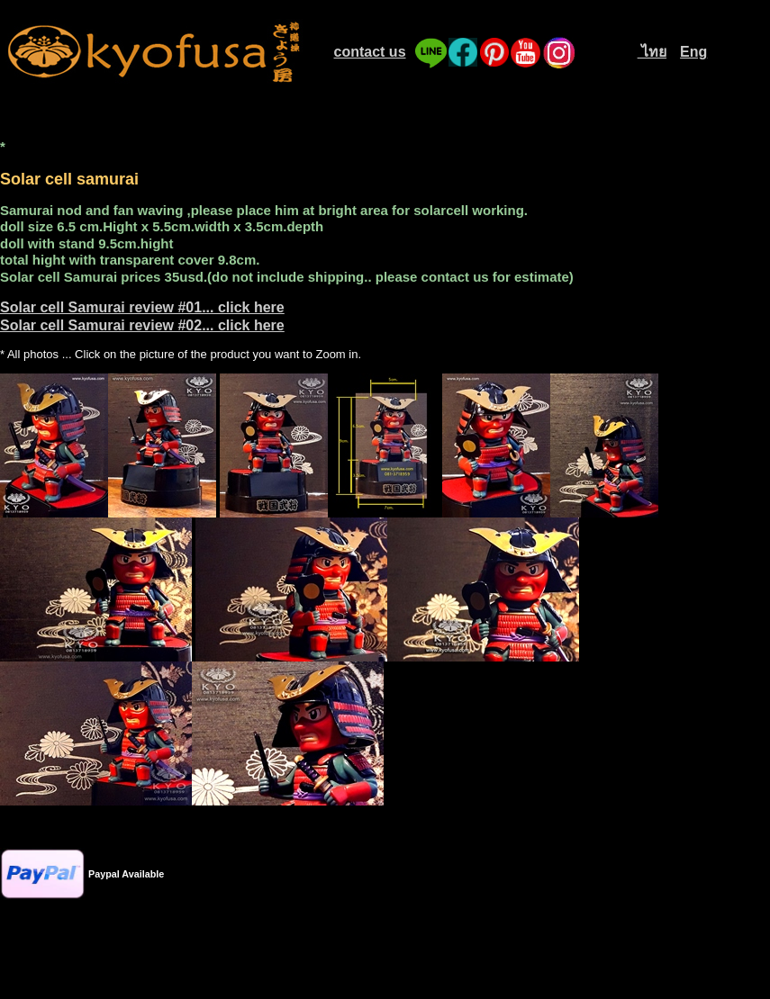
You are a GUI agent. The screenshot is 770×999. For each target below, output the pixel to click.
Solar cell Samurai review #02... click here (142, 325)
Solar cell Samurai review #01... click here (142, 307)
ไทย (652, 51)
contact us (370, 51)
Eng (693, 51)
